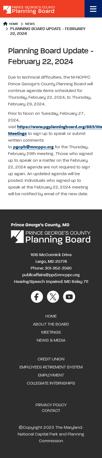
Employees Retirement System (51, 367)
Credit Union (51, 359)
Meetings (51, 332)
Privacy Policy (51, 405)
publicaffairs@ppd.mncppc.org (51, 275)
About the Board (51, 324)
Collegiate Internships (51, 383)
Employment (51, 375)
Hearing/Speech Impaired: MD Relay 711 (51, 282)
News (30, 24)
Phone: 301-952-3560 (51, 268)
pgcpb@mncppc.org (33, 147)
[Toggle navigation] (93, 8)
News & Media (51, 340)
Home (10, 24)
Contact (51, 411)
